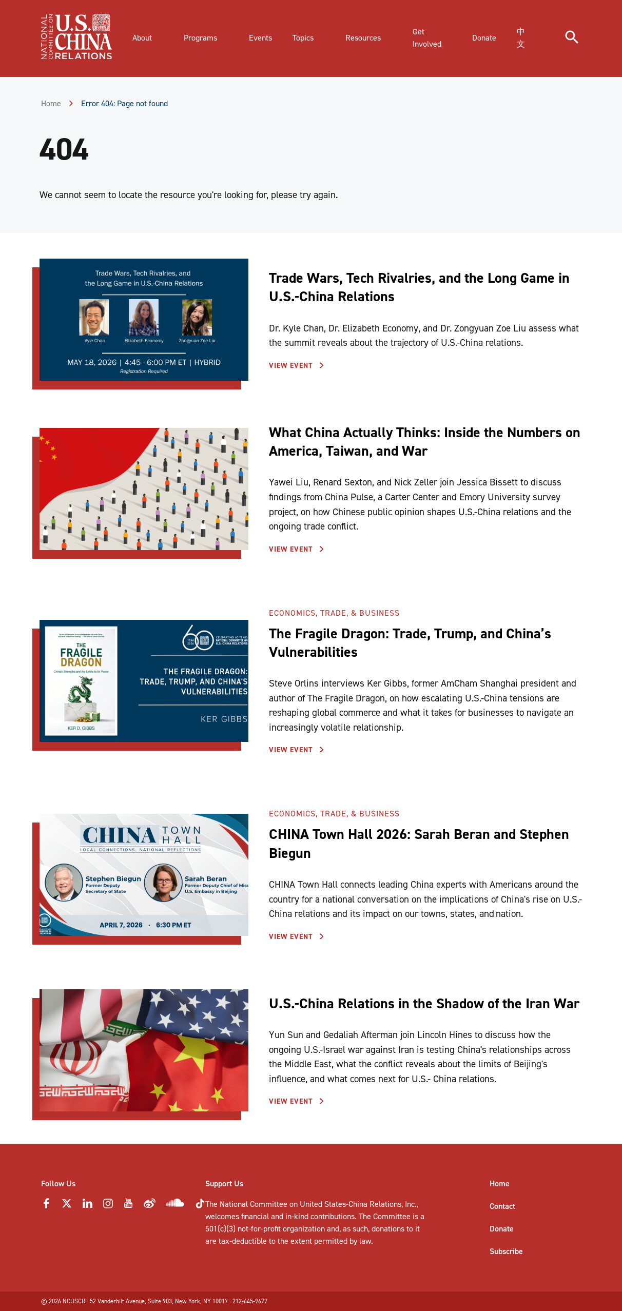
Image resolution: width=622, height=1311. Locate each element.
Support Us (224, 1183)
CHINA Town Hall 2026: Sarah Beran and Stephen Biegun (419, 843)
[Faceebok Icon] (46, 1206)
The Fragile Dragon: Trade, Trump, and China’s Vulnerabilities (410, 642)
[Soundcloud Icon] (175, 1204)
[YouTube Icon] (128, 1206)
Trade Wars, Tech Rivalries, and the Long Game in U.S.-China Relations (419, 287)
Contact (502, 1206)
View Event (292, 365)
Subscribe (506, 1251)
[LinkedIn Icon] (87, 1206)
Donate (502, 1228)
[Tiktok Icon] (200, 1206)
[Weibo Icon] (150, 1206)
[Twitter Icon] (67, 1206)
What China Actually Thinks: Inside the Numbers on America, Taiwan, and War (424, 441)
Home (51, 103)
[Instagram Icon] (108, 1206)
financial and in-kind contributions (298, 1216)
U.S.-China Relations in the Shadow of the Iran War (424, 1003)
